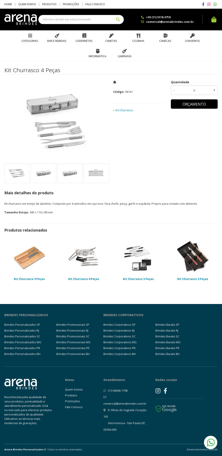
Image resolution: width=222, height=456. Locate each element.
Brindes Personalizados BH (22, 354)
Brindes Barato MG (167, 342)
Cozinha (138, 41)
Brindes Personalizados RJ (21, 330)
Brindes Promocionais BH (73, 354)
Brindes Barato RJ (166, 330)
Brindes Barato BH (167, 354)
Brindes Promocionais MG (73, 342)
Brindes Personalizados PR (22, 348)
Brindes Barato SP (167, 325)
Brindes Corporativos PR (119, 348)
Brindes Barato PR (167, 348)
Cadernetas (84, 41)
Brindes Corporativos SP (119, 325)
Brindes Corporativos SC (119, 336)
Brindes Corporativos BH (119, 354)
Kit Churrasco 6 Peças (83, 279)
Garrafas (125, 56)
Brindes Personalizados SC (22, 336)
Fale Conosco (95, 4)
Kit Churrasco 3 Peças (29, 279)
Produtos (49, 4)
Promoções (71, 4)
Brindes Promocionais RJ (72, 330)
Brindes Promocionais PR (72, 348)
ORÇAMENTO (194, 104)
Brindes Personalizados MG (22, 342)
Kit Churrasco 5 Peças (138, 279)
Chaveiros (192, 41)
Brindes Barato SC (167, 336)
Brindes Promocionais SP (72, 325)
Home (8, 4)
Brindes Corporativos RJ (118, 330)
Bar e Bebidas (56, 41)
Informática (97, 56)
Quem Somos (27, 4)
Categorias (29, 41)
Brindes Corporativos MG (120, 342)
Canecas (165, 41)
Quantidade (180, 82)
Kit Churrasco (124, 110)
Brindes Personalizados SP (22, 325)
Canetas (111, 41)
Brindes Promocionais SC (72, 336)
